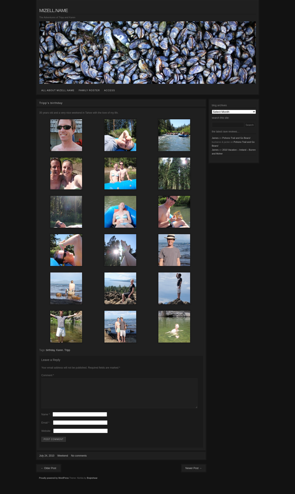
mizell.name (53, 10)
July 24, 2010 (46, 460)
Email (45, 427)
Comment (47, 375)
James (215, 138)
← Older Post (48, 473)
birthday (50, 350)
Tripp (67, 350)
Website (46, 436)
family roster (89, 90)
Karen (59, 350)
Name (45, 419)
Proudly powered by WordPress (54, 483)
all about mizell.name (58, 90)
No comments (79, 460)
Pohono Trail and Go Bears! (236, 138)
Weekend (62, 460)
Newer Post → (193, 473)
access (109, 90)
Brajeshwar (92, 483)
